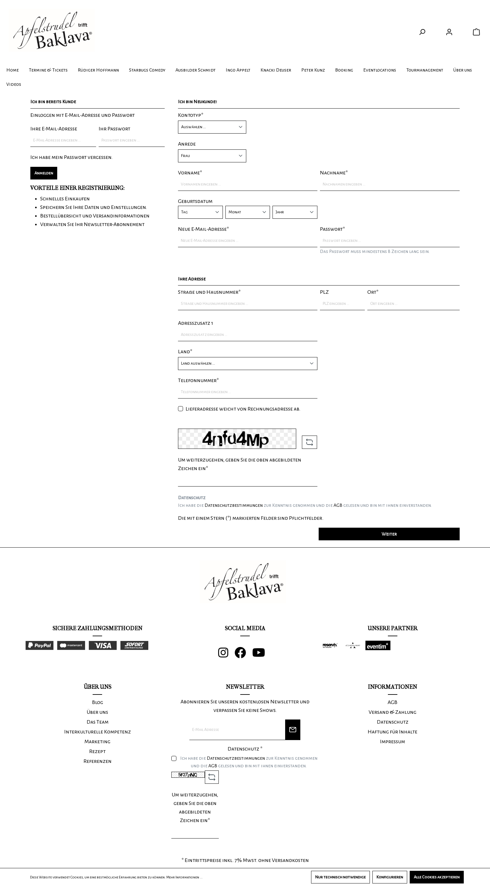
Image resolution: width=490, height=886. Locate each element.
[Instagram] (226, 655)
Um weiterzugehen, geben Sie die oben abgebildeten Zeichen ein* (239, 464)
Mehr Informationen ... (184, 877)
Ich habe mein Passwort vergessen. (71, 157)
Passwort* (332, 229)
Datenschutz (392, 722)
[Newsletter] (292, 729)
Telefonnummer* (198, 380)
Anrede (187, 144)
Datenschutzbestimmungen (234, 505)
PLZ (324, 292)
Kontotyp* (190, 115)
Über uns (97, 712)
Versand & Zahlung (392, 712)
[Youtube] (262, 655)
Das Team (97, 722)
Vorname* (190, 173)
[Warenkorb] (476, 32)
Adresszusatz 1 (195, 323)
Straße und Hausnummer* (209, 292)
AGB (338, 505)
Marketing (97, 742)
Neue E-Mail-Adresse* (203, 229)
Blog (97, 702)
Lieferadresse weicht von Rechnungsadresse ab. (243, 409)
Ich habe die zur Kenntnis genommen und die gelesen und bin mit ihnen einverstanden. (305, 505)
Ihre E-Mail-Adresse (53, 129)
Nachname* (334, 173)
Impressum (392, 742)
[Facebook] (243, 655)
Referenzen (97, 761)
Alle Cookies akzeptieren (437, 877)
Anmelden (43, 173)
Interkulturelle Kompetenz (97, 732)
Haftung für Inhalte (392, 732)
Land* (185, 352)
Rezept (97, 751)
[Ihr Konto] (449, 32)
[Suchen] (422, 32)
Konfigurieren (390, 877)
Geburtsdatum (195, 201)
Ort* (372, 292)
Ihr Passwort (114, 129)
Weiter (389, 534)
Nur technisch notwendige (340, 877)
